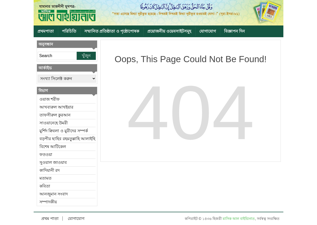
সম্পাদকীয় (48, 202)
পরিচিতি (69, 31)
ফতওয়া (45, 154)
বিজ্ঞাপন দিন (234, 31)
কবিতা (44, 186)
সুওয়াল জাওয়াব (53, 162)
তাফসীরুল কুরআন (55, 115)
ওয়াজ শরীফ (49, 99)
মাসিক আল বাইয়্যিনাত (239, 219)
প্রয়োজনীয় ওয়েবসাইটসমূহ (169, 31)
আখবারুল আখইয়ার (56, 107)
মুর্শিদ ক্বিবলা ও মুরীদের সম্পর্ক (63, 131)
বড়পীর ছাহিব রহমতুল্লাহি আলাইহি (67, 139)
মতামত (45, 178)
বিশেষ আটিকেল (52, 146)
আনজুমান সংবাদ (53, 194)
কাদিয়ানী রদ (49, 170)
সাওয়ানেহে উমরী (53, 123)
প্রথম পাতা (50, 218)
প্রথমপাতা (45, 31)
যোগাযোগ (207, 31)
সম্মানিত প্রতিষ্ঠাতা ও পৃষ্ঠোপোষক (111, 31)
